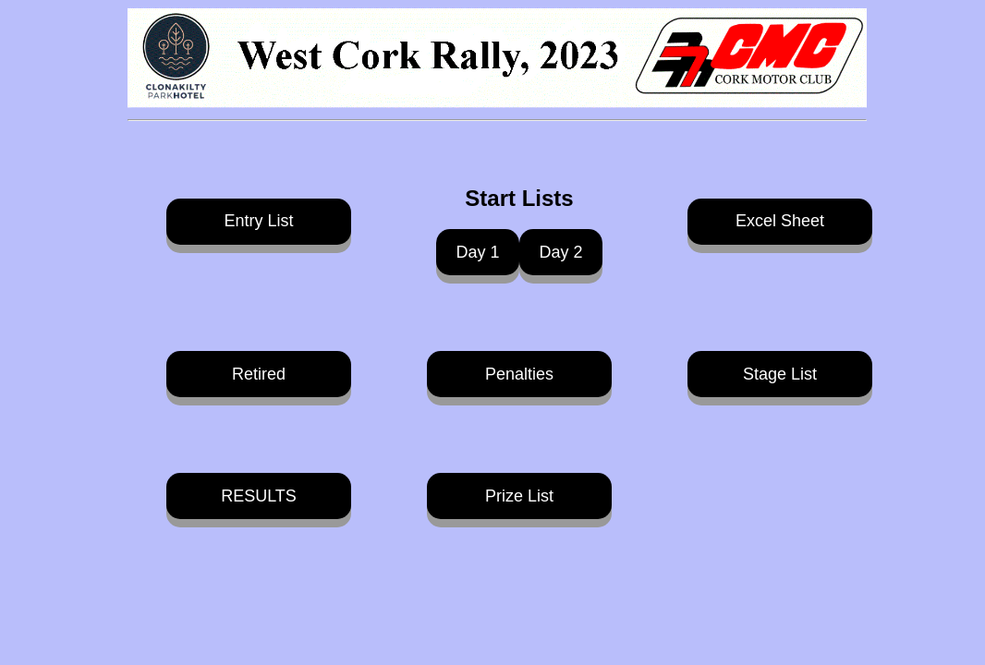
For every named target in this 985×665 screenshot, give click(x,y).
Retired (259, 374)
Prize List (519, 496)
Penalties (519, 374)
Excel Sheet (780, 221)
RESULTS (259, 496)
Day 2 (560, 252)
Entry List (258, 221)
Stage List (780, 374)
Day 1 (477, 252)
